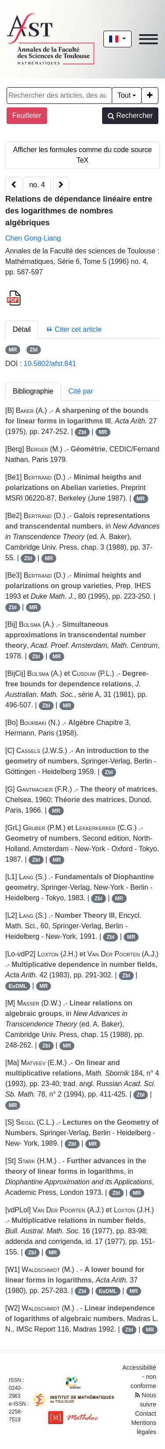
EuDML (18, 986)
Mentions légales (143, 1427)
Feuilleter (26, 115)
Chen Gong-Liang (33, 238)
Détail (22, 329)
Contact (145, 1413)
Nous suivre (145, 1400)
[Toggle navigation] (148, 39)
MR (13, 350)
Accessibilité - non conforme (139, 1376)
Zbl (33, 350)
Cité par (81, 391)
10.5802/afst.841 (50, 363)
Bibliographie (33, 391)
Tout (124, 95)
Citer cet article (74, 329)
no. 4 (37, 184)
